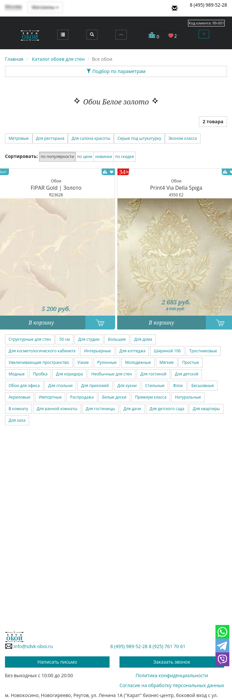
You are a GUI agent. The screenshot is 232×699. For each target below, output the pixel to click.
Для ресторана (50, 138)
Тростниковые (203, 351)
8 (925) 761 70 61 (167, 646)
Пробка (40, 374)
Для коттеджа (132, 351)
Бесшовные (202, 385)
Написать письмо (57, 662)
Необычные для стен (111, 374)
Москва (13, 6)
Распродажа (82, 397)
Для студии (88, 339)
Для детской (186, 374)
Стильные (154, 385)
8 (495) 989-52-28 (208, 5)
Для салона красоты (90, 138)
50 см (64, 339)
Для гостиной (153, 374)
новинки (103, 156)
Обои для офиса (24, 385)
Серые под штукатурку (139, 138)
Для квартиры (206, 408)
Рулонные (106, 362)
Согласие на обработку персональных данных (171, 685)
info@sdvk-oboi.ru (29, 646)
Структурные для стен (30, 339)
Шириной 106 (167, 351)
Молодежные (138, 362)
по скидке (124, 156)
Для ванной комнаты (57, 408)
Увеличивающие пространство (39, 362)
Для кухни (127, 385)
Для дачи (132, 408)
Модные (16, 374)
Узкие (83, 362)
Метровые (19, 138)
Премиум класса (150, 397)
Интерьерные (97, 351)
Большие (117, 339)
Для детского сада (167, 408)
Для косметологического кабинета (42, 351)
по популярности (57, 156)
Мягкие (167, 362)
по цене (84, 156)
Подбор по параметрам (115, 71)
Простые (190, 362)
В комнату (18, 408)
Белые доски (114, 397)
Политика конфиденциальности (172, 675)
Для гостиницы (100, 408)
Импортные (50, 397)
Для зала (17, 420)
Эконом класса (182, 138)
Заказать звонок (171, 662)
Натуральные (188, 397)
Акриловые (19, 397)
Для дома (143, 339)
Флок (178, 385)
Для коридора (69, 374)
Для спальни (60, 385)
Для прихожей (95, 385)
